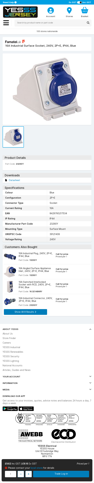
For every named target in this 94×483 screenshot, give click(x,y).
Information (47, 383)
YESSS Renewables (13, 352)
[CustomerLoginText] (50, 10)
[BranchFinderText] (69, 12)
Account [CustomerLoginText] (50, 16)
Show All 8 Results (25, 312)
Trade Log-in (61, 473)
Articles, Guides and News (17, 370)
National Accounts (12, 365)
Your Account (47, 376)
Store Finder (9, 338)
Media (47, 389)
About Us (8, 333)
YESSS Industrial (11, 347)
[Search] (88, 23)
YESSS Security (11, 356)
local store (37, 468)
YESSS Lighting (11, 361)
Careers (7, 342)
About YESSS (47, 329)
